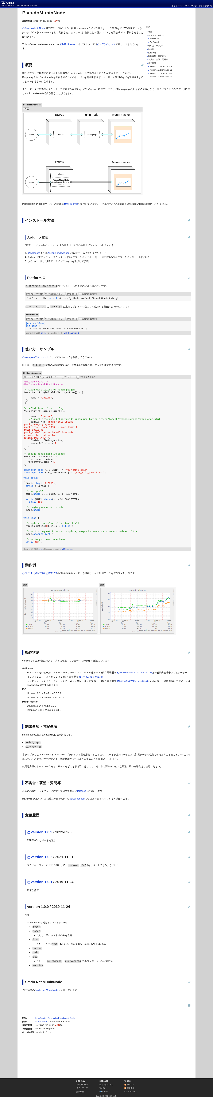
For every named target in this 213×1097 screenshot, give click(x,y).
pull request (79, 838)
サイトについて (205, 6)
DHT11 (28, 612)
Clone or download (59, 253)
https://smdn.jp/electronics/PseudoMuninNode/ (55, 1057)
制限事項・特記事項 (157, 56)
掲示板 (102, 1088)
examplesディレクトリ (37, 359)
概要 (150, 32)
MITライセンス (108, 44)
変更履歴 (152, 63)
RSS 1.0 (130, 1088)
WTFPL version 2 (71, 335)
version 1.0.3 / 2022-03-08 (161, 66)
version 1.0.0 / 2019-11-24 (161, 77)
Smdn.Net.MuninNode (46, 1029)
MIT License (68, 44)
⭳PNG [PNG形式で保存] (26, 109)
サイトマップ (191, 6)
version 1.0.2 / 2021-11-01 (161, 70)
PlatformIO (154, 42)
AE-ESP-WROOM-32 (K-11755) (136, 712)
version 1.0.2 (41, 896)
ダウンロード (72, 294)
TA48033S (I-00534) (92, 716)
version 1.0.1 (41, 921)
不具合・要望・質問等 (158, 59)
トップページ (177, 6)
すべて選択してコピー (55, 294)
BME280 (52, 612)
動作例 (151, 49)
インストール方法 (156, 35)
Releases (35, 253)
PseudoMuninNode (43, 12)
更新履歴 (80, 1091)
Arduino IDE (155, 39)
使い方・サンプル (156, 46)
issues (82, 830)
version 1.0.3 (41, 871)
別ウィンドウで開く (35, 294)
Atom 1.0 (130, 1084)
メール (105, 1091)
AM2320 (40, 612)
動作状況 (152, 53)
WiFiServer (72, 204)
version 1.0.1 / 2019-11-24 (161, 73)
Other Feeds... (130, 1091)
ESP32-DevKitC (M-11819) (133, 720)
